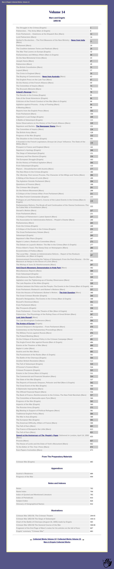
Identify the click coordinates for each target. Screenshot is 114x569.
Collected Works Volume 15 (71, 539)
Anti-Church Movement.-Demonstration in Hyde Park (38, 268)
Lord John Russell (24, 317)
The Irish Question (67, 293)
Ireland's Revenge (23, 92)
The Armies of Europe (25, 324)
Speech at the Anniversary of (37, 435)
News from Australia (51, 77)
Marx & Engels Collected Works (57, 542)
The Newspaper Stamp (45, 126)
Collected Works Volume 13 (42, 539)
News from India (78, 40)
